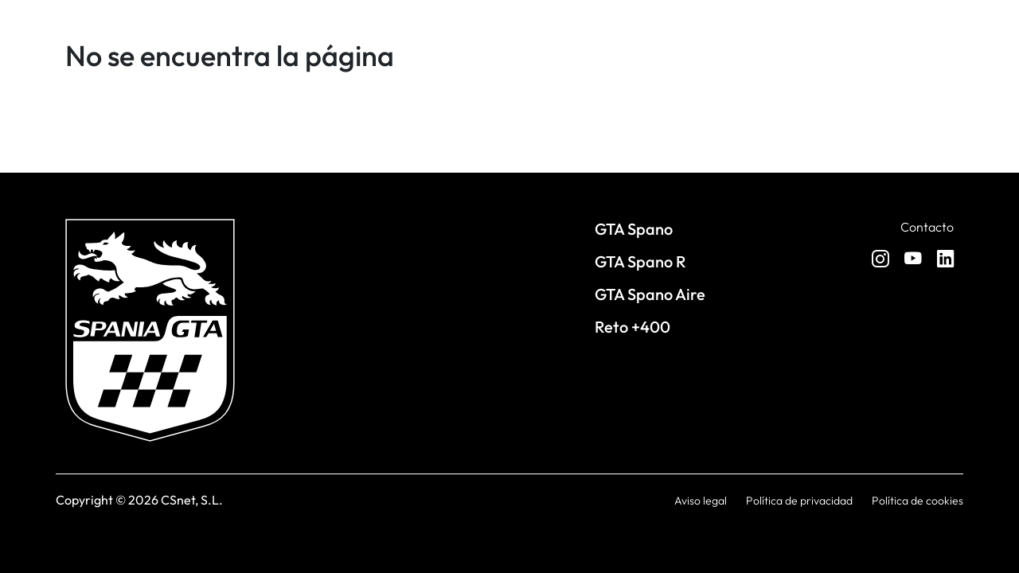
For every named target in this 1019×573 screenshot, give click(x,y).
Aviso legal (700, 500)
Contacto (927, 227)
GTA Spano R (640, 261)
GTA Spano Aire (650, 294)
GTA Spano (634, 229)
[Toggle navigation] (947, 110)
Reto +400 (632, 327)
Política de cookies (917, 500)
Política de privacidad (799, 500)
